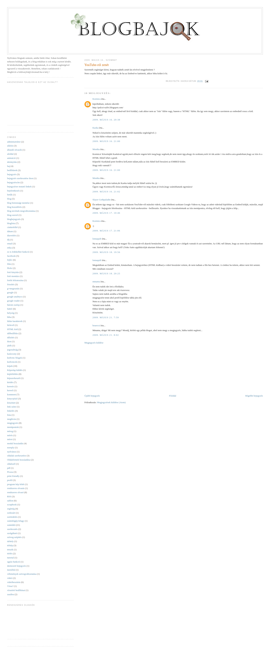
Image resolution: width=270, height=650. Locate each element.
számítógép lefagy (15, 520)
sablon (10, 500)
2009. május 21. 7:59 (105, 317)
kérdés (10, 382)
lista (9, 415)
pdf (8, 468)
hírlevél (10, 325)
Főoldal (172, 395)
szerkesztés (12, 529)
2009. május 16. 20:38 (106, 119)
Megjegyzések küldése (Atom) (111, 402)
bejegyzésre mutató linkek (19, 186)
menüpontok (13, 427)
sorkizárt (11, 512)
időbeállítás (12, 333)
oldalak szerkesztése (16, 455)
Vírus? (10, 586)
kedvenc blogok (14, 357)
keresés (10, 386)
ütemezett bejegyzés (16, 565)
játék (9, 345)
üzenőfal (11, 569)
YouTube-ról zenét (96, 65)
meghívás (11, 419)
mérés (10, 435)
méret (10, 439)
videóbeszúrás (13, 582)
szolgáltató (12, 533)
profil (9, 480)
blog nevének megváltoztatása (21, 211)
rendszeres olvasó (15, 492)
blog (9, 198)
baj (8, 166)
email (9, 243)
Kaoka (95, 127)
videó (9, 578)
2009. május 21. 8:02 (105, 335)
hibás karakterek (15, 321)
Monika (96, 149)
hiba (9, 317)
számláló (11, 525)
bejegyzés (11, 174)
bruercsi (96, 325)
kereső (10, 390)
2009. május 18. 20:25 (106, 273)
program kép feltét (15, 484)
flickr (9, 268)
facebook (11, 256)
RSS (9, 496)
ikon (9, 341)
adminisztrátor (14, 141)
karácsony (12, 353)
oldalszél (11, 463)
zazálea (10, 594)
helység (10, 313)
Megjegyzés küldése (93, 342)
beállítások (12, 170)
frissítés (10, 284)
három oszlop (13, 304)
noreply (10, 447)
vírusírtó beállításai (16, 590)
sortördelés (12, 517)
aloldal (10, 154)
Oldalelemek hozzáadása (18, 459)
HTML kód (12, 329)
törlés (9, 553)
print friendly (13, 476)
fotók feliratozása (15, 280)
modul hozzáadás (15, 443)
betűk (9, 194)
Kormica (96, 99)
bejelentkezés (13, 190)
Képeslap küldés (15, 370)
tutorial (10, 557)
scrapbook (12, 504)
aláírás (10, 145)
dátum (10, 231)
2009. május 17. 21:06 (106, 230)
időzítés (10, 337)
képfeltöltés (12, 374)
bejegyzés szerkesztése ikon (20, 178)
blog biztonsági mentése (18, 202)
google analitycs (14, 296)
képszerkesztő (13, 378)
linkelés (10, 410)
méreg (10, 431)
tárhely (10, 541)
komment (11, 394)
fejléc (9, 259)
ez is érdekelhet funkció (18, 251)
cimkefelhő (12, 227)
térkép (10, 545)
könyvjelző (12, 398)
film (9, 264)
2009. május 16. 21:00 (106, 141)
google (10, 292)
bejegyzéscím (13, 182)
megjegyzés (12, 423)
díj (8, 239)
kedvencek (12, 361)
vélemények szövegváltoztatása (22, 574)
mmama (96, 281)
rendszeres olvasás (15, 488)
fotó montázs (13, 276)
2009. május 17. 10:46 (106, 213)
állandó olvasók (14, 149)
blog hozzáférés (14, 207)
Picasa (10, 472)
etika (9, 247)
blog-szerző (12, 215)
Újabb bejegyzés (92, 395)
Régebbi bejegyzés (254, 395)
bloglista (11, 223)
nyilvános (11, 451)
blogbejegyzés (13, 219)
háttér (10, 308)
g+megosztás (13, 288)
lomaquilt (96, 238)
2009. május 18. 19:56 (106, 252)
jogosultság (12, 349)
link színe (11, 406)
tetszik (10, 549)
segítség (11, 508)
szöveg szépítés (14, 537)
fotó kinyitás (13, 272)
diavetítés (11, 235)
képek (10, 366)
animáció (11, 158)
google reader (13, 300)
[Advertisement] (111, 369)
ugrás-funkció (13, 561)
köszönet (11, 402)
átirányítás (12, 162)
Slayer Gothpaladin (101, 199)
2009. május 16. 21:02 (106, 191)
